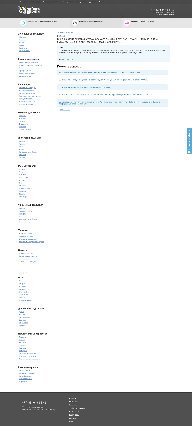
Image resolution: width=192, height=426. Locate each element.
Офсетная (22, 281)
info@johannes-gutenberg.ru (165, 12)
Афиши (21, 149)
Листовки (22, 141)
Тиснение (22, 345)
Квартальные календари (27, 88)
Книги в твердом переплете (28, 62)
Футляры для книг (25, 71)
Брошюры (22, 42)
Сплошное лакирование (27, 353)
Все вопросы (63, 110)
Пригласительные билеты (28, 152)
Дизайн (21, 312)
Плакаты (22, 146)
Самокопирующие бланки (28, 219)
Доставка (92, 2)
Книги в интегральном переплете (30, 65)
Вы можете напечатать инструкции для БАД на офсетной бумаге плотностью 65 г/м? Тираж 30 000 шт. (101, 72)
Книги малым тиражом (27, 73)
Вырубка (22, 340)
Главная (60, 32)
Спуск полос (23, 323)
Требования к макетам (51, 2)
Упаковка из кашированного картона (31, 242)
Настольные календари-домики (30, 96)
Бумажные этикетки (26, 253)
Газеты (21, 45)
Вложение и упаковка (26, 373)
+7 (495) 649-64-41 (162, 9)
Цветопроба (23, 320)
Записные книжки (25, 129)
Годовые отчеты (24, 51)
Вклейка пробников (25, 379)
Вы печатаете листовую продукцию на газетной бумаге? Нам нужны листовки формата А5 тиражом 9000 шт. (103, 80)
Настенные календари (27, 90)
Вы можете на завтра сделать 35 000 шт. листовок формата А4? (85, 87)
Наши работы (68, 2)
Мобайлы (22, 175)
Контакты (23, 2)
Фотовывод (23, 325)
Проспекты (23, 48)
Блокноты (22, 116)
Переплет (22, 337)
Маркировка (23, 382)
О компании (73, 405)
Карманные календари (27, 101)
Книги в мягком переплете (28, 68)
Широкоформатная (25, 300)
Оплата (102, 2)
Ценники (22, 186)
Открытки (22, 155)
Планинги (22, 127)
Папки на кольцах (25, 222)
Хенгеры (22, 194)
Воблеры (22, 169)
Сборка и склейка (25, 370)
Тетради (22, 121)
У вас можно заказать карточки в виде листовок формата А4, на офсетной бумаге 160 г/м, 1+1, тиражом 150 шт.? (105, 95)
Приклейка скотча (25, 376)
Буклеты (22, 144)
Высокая (22, 297)
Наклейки (22, 191)
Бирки (21, 183)
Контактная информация (165, 14)
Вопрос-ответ (35, 2)
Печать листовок (67, 59)
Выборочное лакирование (28, 356)
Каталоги (22, 40)
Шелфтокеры (23, 177)
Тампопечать (23, 295)
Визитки (22, 208)
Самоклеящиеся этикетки (28, 256)
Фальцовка (23, 351)
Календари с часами (26, 104)
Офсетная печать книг (26, 76)
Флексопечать (24, 289)
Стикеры (22, 180)
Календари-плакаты (26, 99)
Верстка (22, 314)
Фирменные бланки (25, 211)
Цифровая (22, 284)
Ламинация (23, 348)
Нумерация (23, 342)
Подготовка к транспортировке (29, 359)
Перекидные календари (27, 93)
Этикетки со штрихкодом (27, 261)
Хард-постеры (24, 172)
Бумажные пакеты (25, 188)
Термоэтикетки (24, 259)
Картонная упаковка (26, 233)
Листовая (22, 286)
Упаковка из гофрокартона (28, 239)
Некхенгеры (23, 197)
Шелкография (24, 292)
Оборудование (81, 2)
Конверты (22, 214)
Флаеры (22, 157)
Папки (21, 216)
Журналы (22, 37)
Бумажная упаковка (26, 236)
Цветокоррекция (24, 317)
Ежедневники (23, 124)
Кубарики (22, 118)
